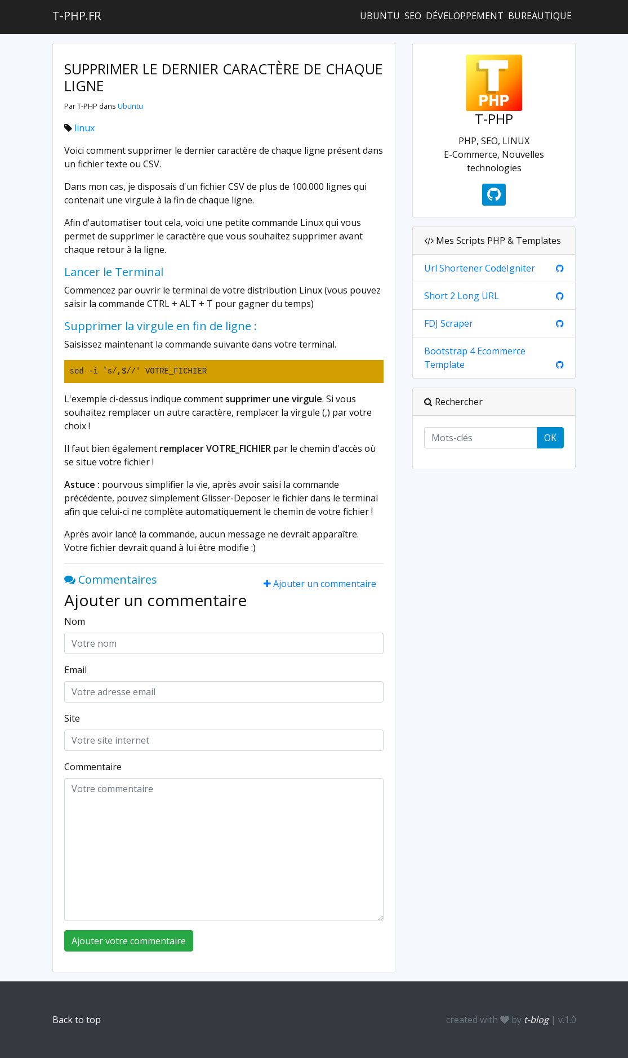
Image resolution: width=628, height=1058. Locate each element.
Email (75, 670)
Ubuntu (380, 16)
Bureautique (540, 16)
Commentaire (93, 767)
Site (72, 718)
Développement (465, 16)
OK (550, 438)
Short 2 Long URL (461, 296)
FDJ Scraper (448, 323)
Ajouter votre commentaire (129, 941)
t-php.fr (76, 15)
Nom (74, 621)
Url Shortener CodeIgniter (479, 268)
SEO (412, 16)
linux (84, 128)
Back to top (76, 1019)
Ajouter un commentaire (320, 583)
